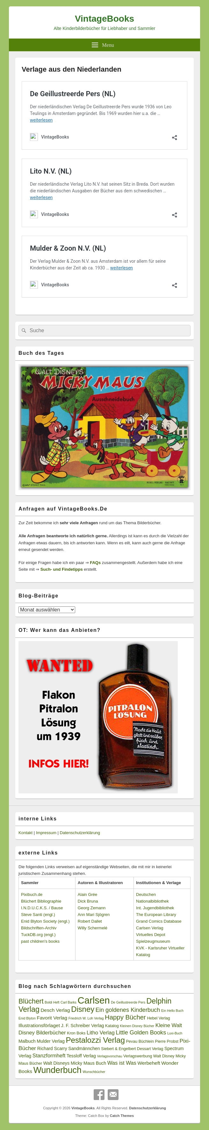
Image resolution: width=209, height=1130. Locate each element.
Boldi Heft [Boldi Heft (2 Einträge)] (52, 1002)
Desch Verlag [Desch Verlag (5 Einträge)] (55, 1010)
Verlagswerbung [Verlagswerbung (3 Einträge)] (137, 1056)
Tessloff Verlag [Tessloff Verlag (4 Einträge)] (81, 1055)
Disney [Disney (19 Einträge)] (82, 1009)
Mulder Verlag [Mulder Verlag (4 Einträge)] (51, 1041)
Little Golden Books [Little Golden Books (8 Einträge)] (141, 1032)
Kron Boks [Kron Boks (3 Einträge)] (76, 1033)
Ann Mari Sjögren (94, 914)
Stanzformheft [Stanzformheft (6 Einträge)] (48, 1056)
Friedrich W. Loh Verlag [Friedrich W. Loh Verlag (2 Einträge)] (86, 1018)
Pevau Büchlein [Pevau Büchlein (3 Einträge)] (140, 1041)
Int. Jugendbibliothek (155, 907)
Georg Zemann (91, 907)
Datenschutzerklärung (80, 832)
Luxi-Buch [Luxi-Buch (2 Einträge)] (174, 1033)
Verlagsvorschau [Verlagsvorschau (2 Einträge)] (109, 1056)
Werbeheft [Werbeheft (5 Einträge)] (148, 1063)
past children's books (40, 941)
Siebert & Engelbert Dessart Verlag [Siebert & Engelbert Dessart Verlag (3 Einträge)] (132, 1049)
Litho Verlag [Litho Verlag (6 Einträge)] (101, 1033)
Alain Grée (87, 894)
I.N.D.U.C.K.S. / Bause (42, 907)
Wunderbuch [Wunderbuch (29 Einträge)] (57, 1070)
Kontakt (25, 832)
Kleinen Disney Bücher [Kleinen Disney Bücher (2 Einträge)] (137, 1026)
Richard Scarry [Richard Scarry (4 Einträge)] (52, 1048)
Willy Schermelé (92, 928)
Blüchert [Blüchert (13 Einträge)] (31, 1001)
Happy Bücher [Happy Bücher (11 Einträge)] (125, 1017)
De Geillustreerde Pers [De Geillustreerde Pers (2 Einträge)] (128, 1002)
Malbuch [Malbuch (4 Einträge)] (27, 1041)
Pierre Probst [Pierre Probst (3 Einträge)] (166, 1041)
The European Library (156, 914)
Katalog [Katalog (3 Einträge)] (112, 1026)
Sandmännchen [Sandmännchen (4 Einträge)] (84, 1048)
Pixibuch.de (31, 894)
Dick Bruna (88, 901)
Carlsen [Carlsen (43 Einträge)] (93, 1000)
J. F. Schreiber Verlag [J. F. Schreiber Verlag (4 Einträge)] (82, 1025)
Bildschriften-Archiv (38, 928)
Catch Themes (122, 1116)
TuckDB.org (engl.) (38, 934)
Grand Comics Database (158, 921)
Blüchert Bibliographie (41, 901)
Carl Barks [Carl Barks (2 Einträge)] (68, 1002)
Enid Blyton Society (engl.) (45, 921)
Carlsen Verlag (149, 928)
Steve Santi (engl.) (38, 914)
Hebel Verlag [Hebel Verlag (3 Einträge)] (158, 1018)
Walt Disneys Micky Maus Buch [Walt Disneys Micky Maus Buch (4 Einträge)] (74, 1063)
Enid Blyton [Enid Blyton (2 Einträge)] (27, 1018)
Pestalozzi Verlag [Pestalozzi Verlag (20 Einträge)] (95, 1040)
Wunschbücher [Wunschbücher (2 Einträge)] (94, 1072)
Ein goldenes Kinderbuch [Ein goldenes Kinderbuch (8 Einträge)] (128, 1010)
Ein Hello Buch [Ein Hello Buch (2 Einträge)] (172, 1010)
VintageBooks (104, 19)
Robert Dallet (90, 921)
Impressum (46, 832)
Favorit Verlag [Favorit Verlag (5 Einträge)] (52, 1017)
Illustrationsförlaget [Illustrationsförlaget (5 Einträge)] (39, 1025)
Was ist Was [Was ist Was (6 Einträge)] (121, 1063)
